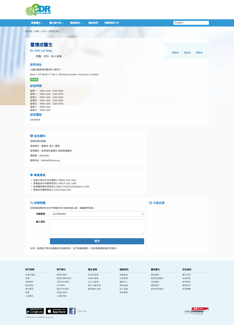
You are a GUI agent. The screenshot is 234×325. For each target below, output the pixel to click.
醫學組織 (123, 285)
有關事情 (40, 214)
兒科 (44, 31)
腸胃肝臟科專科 (64, 278)
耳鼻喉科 (29, 282)
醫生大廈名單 (94, 285)
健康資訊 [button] (76, 23)
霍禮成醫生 (54, 31)
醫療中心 (123, 282)
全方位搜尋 (93, 282)
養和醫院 (155, 275)
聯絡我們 (93, 23)
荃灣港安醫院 (157, 289)
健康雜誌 (123, 275)
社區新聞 (123, 278)
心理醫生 (29, 296)
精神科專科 (62, 275)
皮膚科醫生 (30, 275)
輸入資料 (40, 222)
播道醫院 (155, 285)
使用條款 (186, 282)
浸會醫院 (155, 282)
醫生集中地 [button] (56, 23)
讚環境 (199, 52)
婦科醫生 (29, 289)
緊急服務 (123, 292)
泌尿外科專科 (63, 282)
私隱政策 (186, 278)
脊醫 (27, 292)
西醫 (36, 31)
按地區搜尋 (93, 275)
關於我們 (186, 275)
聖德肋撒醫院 (157, 278)
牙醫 (27, 278)
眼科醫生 (29, 285)
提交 (97, 241)
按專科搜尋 (93, 278)
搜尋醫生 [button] (37, 23)
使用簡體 (186, 289)
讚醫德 (175, 52)
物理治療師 (62, 292)
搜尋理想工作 (112, 23)
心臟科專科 (62, 296)
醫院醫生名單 (94, 289)
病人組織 (123, 289)
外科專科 (61, 285)
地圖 (34, 79)
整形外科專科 (63, 289)
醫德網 (28, 31)
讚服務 (187, 52)
